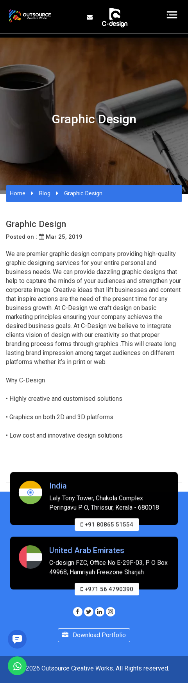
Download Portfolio (94, 635)
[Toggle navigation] (172, 15)
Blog (44, 193)
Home (17, 193)
